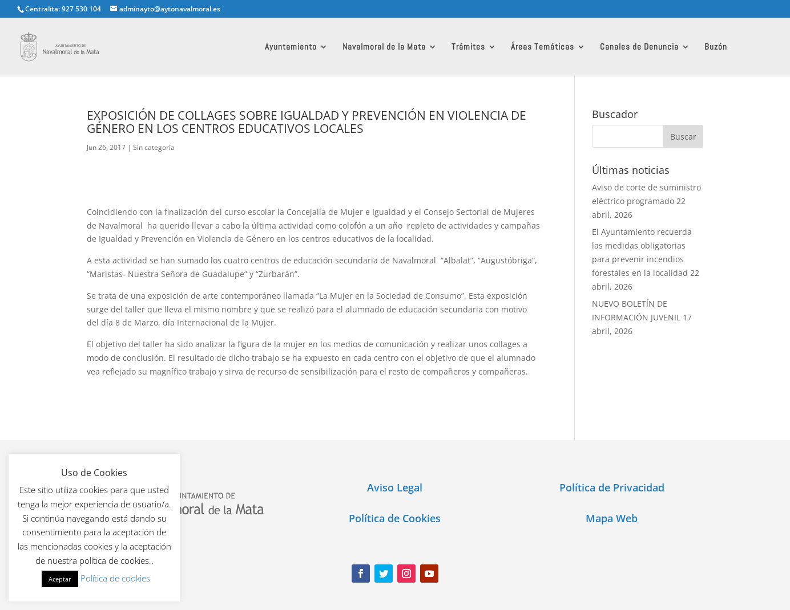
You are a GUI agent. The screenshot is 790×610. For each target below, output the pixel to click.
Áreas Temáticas (542, 47)
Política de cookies (115, 578)
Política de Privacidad (611, 487)
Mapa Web (612, 518)
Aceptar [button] (60, 579)
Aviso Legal (394, 487)
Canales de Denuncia (639, 47)
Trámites (468, 47)
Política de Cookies (395, 518)
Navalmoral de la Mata (384, 47)
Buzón (715, 47)
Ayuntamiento (291, 47)
